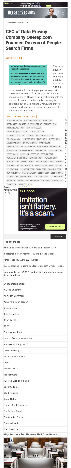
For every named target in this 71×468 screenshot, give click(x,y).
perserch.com (36, 158)
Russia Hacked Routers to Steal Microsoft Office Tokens (34, 266)
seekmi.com (43, 173)
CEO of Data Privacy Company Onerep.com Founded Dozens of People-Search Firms (34, 40)
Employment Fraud (13, 332)
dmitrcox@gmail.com (17, 132)
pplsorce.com (27, 169)
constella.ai (50, 124)
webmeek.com (25, 184)
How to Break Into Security (18, 338)
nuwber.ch (42, 147)
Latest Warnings (12, 350)
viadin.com (23, 180)
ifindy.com (42, 139)
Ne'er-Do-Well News (14, 356)
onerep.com (41, 150)
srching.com (26, 177)
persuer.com (51, 158)
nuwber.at (30, 147)
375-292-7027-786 (14, 120)
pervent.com (13, 162)
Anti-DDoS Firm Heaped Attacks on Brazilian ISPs (30, 247)
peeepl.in (24, 154)
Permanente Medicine (17, 158)
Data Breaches (11, 314)
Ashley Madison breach (16, 302)
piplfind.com (42, 162)
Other (6, 362)
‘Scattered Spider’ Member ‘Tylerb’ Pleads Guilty (29, 254)
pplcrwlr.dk (27, 165)
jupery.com (54, 139)
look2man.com (14, 143)
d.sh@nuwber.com (16, 128)
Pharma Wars (11, 368)
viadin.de (34, 180)
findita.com (32, 135)
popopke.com (13, 165)
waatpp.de (11, 184)
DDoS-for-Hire (11, 320)
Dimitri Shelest (34, 128)
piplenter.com (27, 162)
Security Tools (11, 387)
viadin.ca (11, 180)
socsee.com (12, 177)
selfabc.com (57, 173)
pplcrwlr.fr (41, 165)
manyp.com (44, 143)
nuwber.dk (55, 147)
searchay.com (29, 173)
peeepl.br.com (55, 150)
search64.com (13, 173)
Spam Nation (10, 399)
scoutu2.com (54, 169)
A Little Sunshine (14, 117)
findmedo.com (47, 135)
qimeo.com (41, 169)
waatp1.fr (57, 180)
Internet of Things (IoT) (16, 344)
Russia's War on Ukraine (16, 381)
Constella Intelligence (30, 124)
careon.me (12, 124)
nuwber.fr (12, 150)
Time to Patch (11, 423)
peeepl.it (35, 154)
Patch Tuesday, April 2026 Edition (21, 260)
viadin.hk (45, 180)
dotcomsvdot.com (16, 135)
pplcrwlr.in (55, 165)
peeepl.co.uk (12, 154)
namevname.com (15, 147)
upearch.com (57, 177)
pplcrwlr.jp (12, 169)
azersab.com (45, 120)
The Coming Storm (14, 417)
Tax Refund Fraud (13, 411)
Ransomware (10, 374)
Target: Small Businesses (17, 405)
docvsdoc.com (37, 132)
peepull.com (47, 154)
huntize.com (29, 139)
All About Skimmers (14, 296)
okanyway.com (26, 150)
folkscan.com (13, 139)
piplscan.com (56, 162)
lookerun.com (30, 143)
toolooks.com (41, 177)
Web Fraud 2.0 (11, 429)
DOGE (6, 326)
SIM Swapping (11, 393)
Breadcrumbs (29, 117)
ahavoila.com (30, 120)
